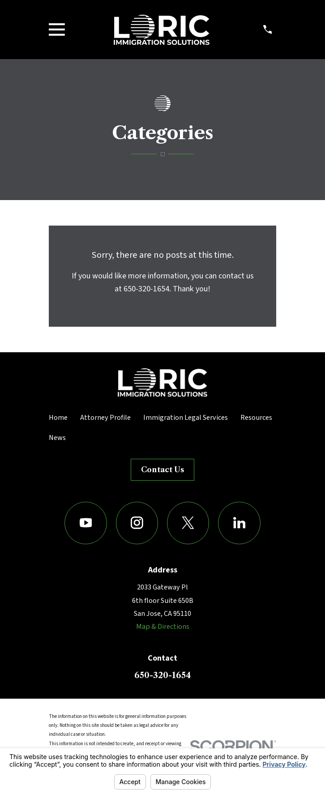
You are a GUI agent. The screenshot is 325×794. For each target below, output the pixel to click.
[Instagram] (137, 523)
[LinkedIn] (239, 523)
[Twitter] (188, 523)
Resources (256, 417)
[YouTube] (85, 523)
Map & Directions (162, 626)
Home (58, 417)
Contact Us (162, 469)
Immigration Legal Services (185, 417)
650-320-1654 (162, 675)
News (57, 437)
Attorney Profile (105, 417)
